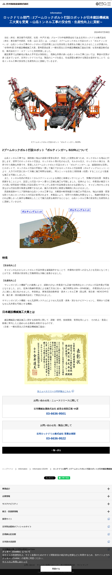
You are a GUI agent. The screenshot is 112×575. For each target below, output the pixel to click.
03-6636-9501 (56, 413)
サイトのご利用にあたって (14, 561)
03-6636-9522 (56, 438)
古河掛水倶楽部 (9, 542)
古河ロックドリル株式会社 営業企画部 (55, 433)
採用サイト (7, 519)
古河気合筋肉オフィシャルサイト (17, 526)
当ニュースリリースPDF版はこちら (54, 391)
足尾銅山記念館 (9, 534)
